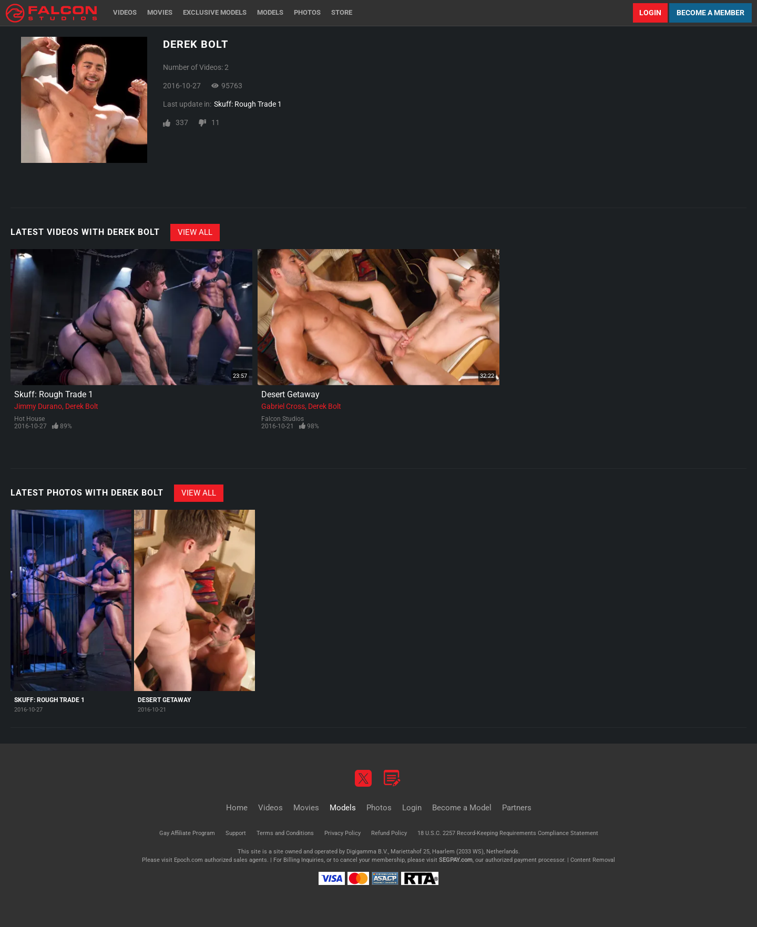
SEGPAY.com (456, 860)
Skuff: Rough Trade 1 (248, 104)
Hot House (29, 419)
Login (650, 12)
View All (195, 232)
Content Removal (592, 860)
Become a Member (710, 12)
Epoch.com (188, 860)
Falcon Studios (282, 419)
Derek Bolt (81, 406)
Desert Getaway (290, 394)
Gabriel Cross (283, 406)
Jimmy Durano (38, 406)
